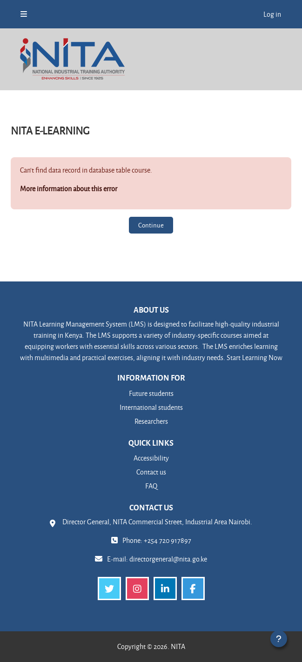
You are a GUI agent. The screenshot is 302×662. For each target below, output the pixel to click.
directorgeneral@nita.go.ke (168, 559)
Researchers (151, 421)
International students (151, 407)
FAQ (151, 486)
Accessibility (151, 458)
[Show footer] (278, 638)
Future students (151, 393)
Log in (272, 14)
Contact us (151, 472)
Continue (151, 225)
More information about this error (68, 189)
